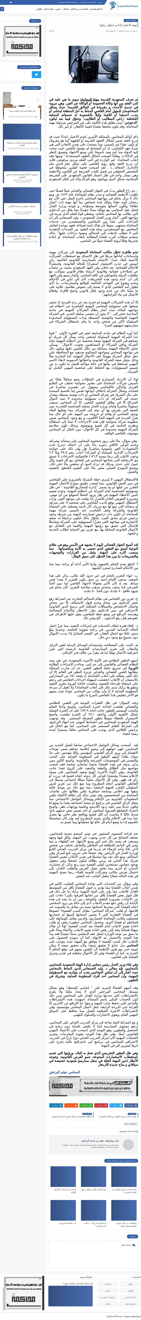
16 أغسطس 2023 (22, 182)
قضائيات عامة (131, 20)
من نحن (100, 2)
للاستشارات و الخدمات (88, 2)
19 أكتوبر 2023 (13, 148)
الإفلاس (39, 9)
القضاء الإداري (130, 1297)
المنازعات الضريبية (107, 1297)
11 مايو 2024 (13, 116)
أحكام (130, 1284)
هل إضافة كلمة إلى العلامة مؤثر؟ (22, 111)
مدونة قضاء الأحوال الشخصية (68, 2)
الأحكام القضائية (96, 9)
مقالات (107, 1304)
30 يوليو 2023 (13, 241)
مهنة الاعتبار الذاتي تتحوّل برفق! (93, 1189)
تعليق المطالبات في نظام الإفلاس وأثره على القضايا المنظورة (22, 237)
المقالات (65, 9)
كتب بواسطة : (100, 1140)
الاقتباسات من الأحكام (79, 9)
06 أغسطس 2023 (22, 214)
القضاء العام (48, 9)
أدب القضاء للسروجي (67, 1223)
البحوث (57, 9)
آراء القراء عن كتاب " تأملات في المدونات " (95, 1224)
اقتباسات (107, 1284)
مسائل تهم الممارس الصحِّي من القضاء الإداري (22, 144)
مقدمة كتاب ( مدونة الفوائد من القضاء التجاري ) (124, 1190)
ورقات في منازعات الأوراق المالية (65, 1190)
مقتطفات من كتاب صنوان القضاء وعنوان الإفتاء (126, 1224)
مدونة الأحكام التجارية (114, 1316)
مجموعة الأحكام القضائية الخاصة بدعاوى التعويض (22, 176)
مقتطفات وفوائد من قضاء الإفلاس (22, 206)
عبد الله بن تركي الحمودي (28, 117)
